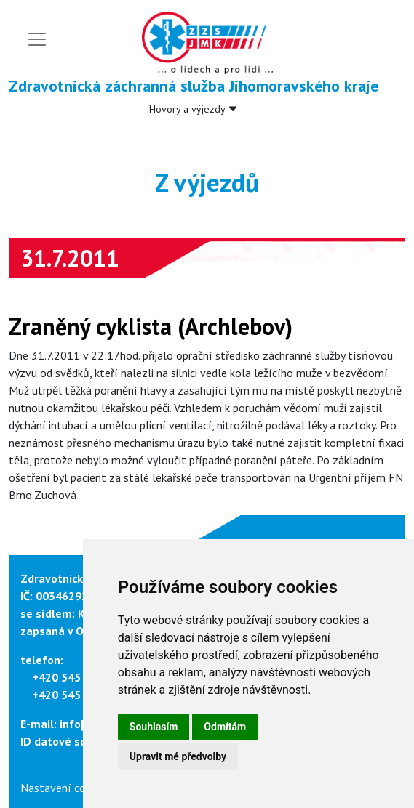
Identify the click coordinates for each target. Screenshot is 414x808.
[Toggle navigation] (37, 39)
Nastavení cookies (65, 787)
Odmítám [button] (225, 726)
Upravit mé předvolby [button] (178, 756)
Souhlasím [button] (154, 726)
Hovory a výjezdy (193, 109)
